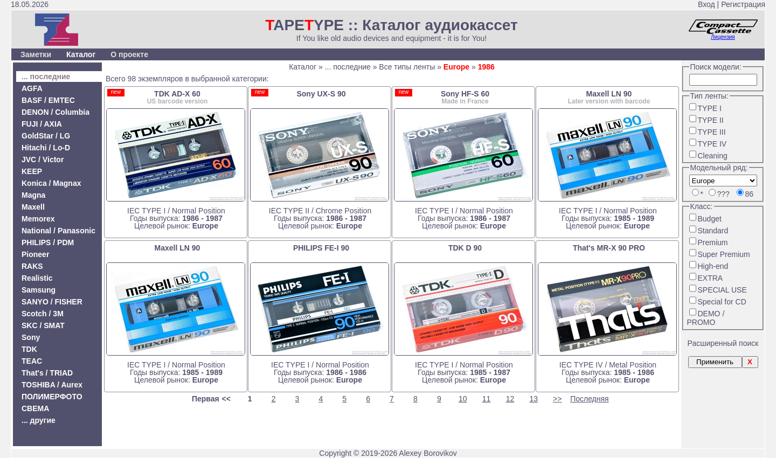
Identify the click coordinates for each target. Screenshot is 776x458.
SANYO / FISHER (52, 301)
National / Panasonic (58, 230)
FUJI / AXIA (42, 124)
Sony (31, 337)
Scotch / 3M (43, 313)
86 (749, 194)
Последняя (589, 398)
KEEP (32, 171)
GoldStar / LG (46, 135)
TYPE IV (712, 144)
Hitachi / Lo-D (46, 147)
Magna (33, 195)
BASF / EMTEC (48, 100)
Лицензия (723, 37)
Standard (713, 230)
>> (557, 398)
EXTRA (710, 278)
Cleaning (713, 155)
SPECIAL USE (722, 290)
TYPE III (712, 132)
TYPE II (711, 120)
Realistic (37, 278)
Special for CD (722, 301)
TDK (29, 349)
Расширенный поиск (723, 343)
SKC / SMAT (43, 325)
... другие (39, 420)
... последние (46, 76)
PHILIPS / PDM (48, 242)
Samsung (39, 290)
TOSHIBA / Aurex (52, 384)
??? (723, 194)
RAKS (32, 266)
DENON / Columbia (55, 112)
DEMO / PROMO (706, 318)
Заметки (35, 54)
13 (534, 398)
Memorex (38, 218)
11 (486, 398)
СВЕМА (35, 408)
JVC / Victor (43, 159)
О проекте (129, 54)
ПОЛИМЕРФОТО (52, 396)
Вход (706, 4)
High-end (713, 266)
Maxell (33, 207)
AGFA (32, 88)
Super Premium (724, 254)
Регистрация (743, 4)
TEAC (32, 361)
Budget (710, 218)
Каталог (80, 54)
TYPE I (710, 108)
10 (463, 398)
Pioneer (35, 254)
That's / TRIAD (47, 373)
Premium (713, 242)
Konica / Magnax (51, 183)
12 (510, 398)
